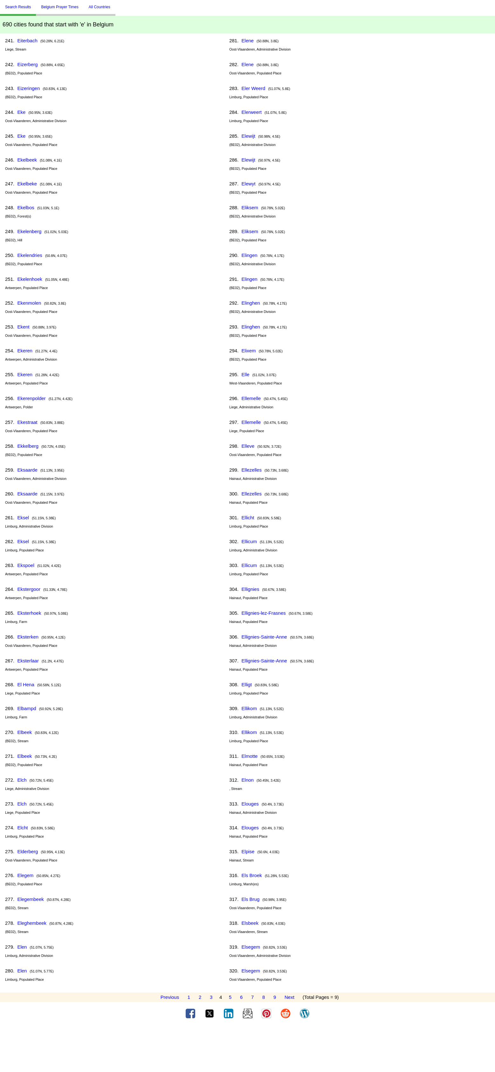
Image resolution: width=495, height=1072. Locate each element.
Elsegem (251, 947)
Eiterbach (27, 40)
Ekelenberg (29, 231)
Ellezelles (252, 470)
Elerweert (252, 112)
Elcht (22, 827)
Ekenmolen (29, 303)
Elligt (247, 684)
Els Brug (251, 899)
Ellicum (249, 541)
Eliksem (250, 207)
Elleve (248, 446)
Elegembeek (30, 899)
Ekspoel (25, 565)
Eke (21, 112)
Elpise (248, 851)
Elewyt (249, 183)
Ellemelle (251, 398)
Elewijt (248, 136)
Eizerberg (27, 64)
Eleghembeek (31, 923)
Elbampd (26, 708)
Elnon (248, 780)
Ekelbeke (27, 183)
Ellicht (248, 517)
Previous (170, 997)
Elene (248, 40)
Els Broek (252, 875)
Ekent (23, 326)
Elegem (25, 875)
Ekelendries (29, 255)
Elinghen (251, 303)
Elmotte (250, 756)
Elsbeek (250, 923)
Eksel (23, 517)
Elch (21, 780)
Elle (246, 374)
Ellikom (249, 708)
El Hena (25, 684)
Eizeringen (28, 88)
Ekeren (24, 350)
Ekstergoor (28, 589)
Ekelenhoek (29, 279)
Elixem (249, 350)
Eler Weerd (253, 88)
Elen (22, 947)
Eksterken (27, 637)
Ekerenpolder (31, 398)
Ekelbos (25, 207)
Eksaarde (27, 470)
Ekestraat (27, 422)
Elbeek (24, 732)
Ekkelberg (27, 446)
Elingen (250, 255)
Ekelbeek (27, 160)
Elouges (250, 803)
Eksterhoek (29, 613)
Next (289, 997)
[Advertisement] (248, 1047)
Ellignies (250, 589)
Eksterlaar (28, 660)
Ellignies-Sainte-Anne (264, 637)
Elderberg (27, 851)
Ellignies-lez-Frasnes (264, 613)
